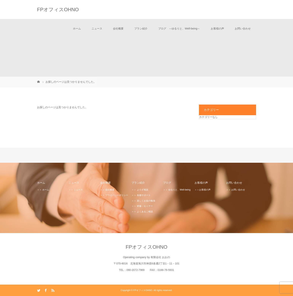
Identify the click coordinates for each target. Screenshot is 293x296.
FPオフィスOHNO (58, 9)
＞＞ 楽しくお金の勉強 (143, 200)
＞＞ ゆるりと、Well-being (177, 189)
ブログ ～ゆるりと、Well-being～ (179, 28)
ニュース (97, 28)
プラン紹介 (141, 28)
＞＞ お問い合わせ (235, 189)
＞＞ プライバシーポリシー (114, 195)
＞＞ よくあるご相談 (142, 211)
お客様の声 (217, 28)
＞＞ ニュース (76, 189)
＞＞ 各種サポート (141, 195)
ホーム (77, 28)
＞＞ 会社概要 (107, 189)
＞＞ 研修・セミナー (142, 206)
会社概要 (118, 28)
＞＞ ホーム (43, 189)
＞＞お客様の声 (203, 189)
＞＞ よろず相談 (140, 189)
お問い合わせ (243, 28)
